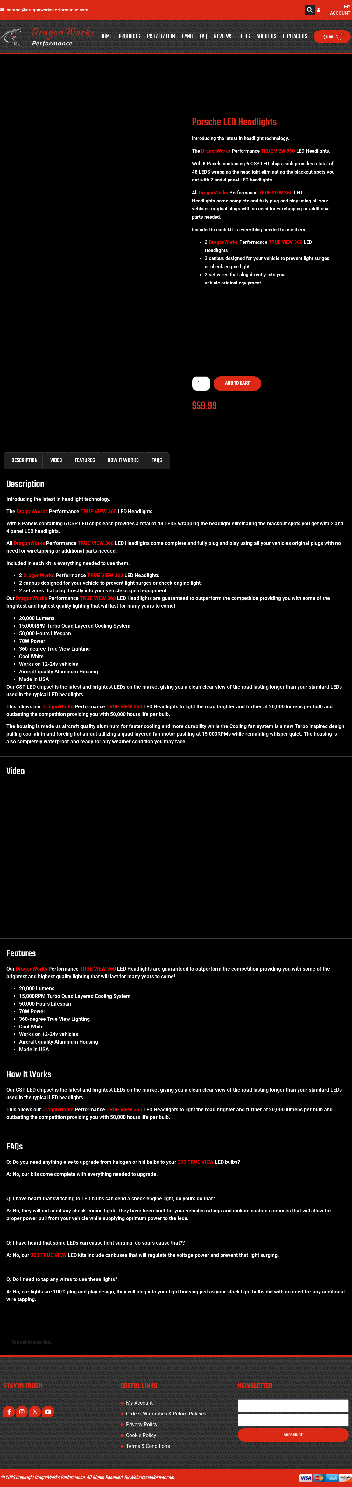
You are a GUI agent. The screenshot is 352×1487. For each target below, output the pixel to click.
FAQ (203, 36)
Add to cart (237, 383)
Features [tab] (85, 460)
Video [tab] (56, 460)
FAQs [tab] (156, 460)
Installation (161, 36)
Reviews (223, 36)
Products (129, 36)
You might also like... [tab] (32, 1342)
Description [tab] (24, 460)
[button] (310, 10)
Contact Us (295, 36)
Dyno (187, 36)
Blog (244, 36)
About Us (266, 36)
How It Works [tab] (123, 460)
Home (106, 36)
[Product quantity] (201, 383)
